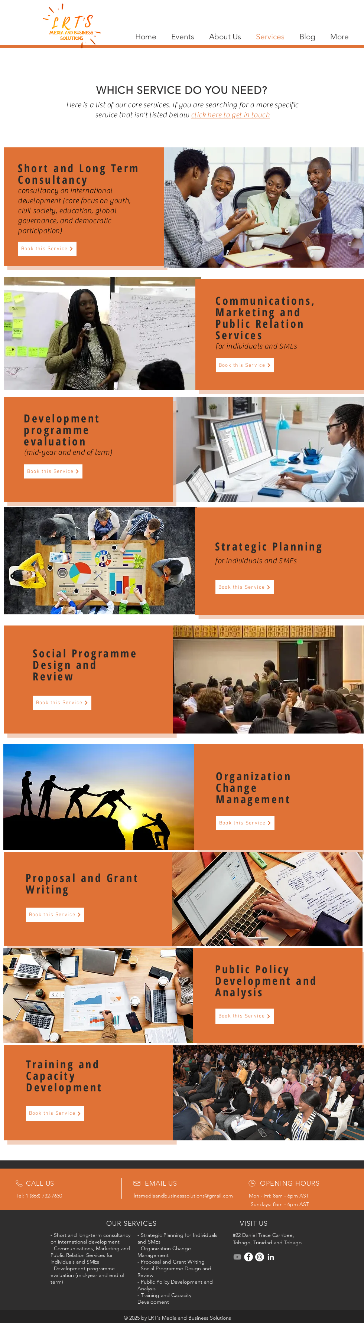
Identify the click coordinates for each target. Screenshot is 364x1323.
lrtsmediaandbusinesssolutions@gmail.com (183, 1195)
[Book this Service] (47, 248)
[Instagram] (259, 1256)
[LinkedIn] (270, 1256)
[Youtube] (237, 1256)
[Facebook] (248, 1256)
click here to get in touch (230, 115)
